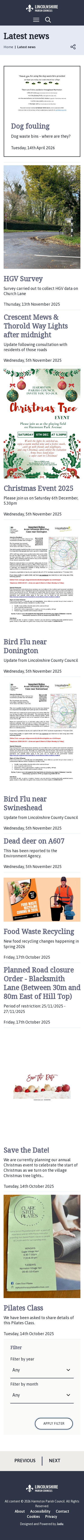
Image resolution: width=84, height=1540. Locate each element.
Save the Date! (26, 1150)
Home (8, 47)
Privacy (51, 1516)
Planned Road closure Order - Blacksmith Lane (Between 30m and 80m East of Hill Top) (42, 983)
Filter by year (22, 1359)
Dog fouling (30, 126)
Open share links (73, 47)
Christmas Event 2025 (38, 488)
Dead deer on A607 (34, 841)
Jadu (60, 1524)
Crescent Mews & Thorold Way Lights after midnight (36, 325)
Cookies (33, 1516)
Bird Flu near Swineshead (25, 803)
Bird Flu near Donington (25, 646)
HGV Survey (23, 278)
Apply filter (53, 1423)
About (20, 1511)
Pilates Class (23, 1308)
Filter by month (24, 1384)
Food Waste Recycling (39, 931)
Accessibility (40, 1511)
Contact (62, 1511)
